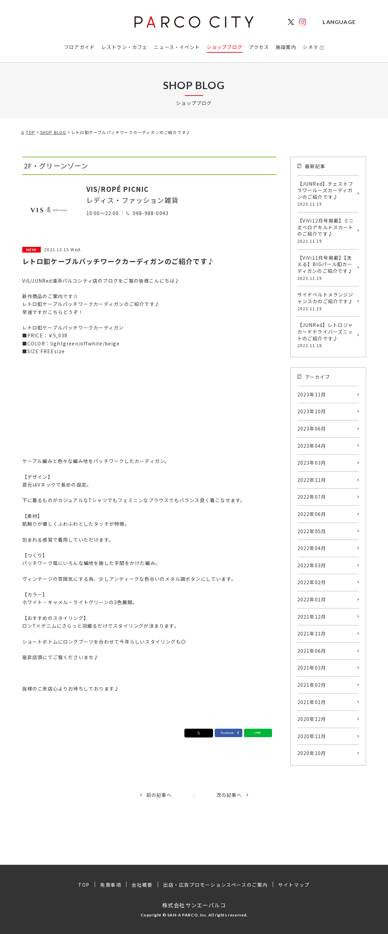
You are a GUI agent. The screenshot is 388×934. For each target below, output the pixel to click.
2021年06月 (311, 650)
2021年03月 (311, 667)
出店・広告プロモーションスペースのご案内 (215, 884)
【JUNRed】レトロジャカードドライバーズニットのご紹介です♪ (326, 334)
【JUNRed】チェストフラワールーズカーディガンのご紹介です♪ (326, 193)
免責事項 (110, 884)
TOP (84, 884)
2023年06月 (311, 428)
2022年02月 (311, 582)
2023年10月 (311, 411)
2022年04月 (311, 548)
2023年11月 (311, 394)
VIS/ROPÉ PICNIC (117, 189)
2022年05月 (311, 531)
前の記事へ (159, 795)
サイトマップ (294, 884)
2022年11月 (311, 479)
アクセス (259, 47)
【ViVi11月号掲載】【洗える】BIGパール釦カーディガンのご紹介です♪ (326, 267)
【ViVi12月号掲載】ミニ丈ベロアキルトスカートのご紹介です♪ (326, 230)
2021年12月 (311, 616)
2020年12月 (311, 719)
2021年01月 (311, 702)
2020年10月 (311, 753)
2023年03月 (311, 462)
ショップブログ (224, 47)
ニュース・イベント (177, 47)
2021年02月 (311, 684)
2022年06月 (311, 514)
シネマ (310, 47)
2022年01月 (311, 599)
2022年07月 (311, 496)
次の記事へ (229, 795)
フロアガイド (79, 47)
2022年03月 (311, 565)
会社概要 (141, 884)
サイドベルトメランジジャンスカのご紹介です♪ (326, 301)
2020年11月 (311, 736)
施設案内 (286, 47)
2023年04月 (311, 445)
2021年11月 (311, 633)
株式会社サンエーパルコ (194, 905)
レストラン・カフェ (124, 47)
